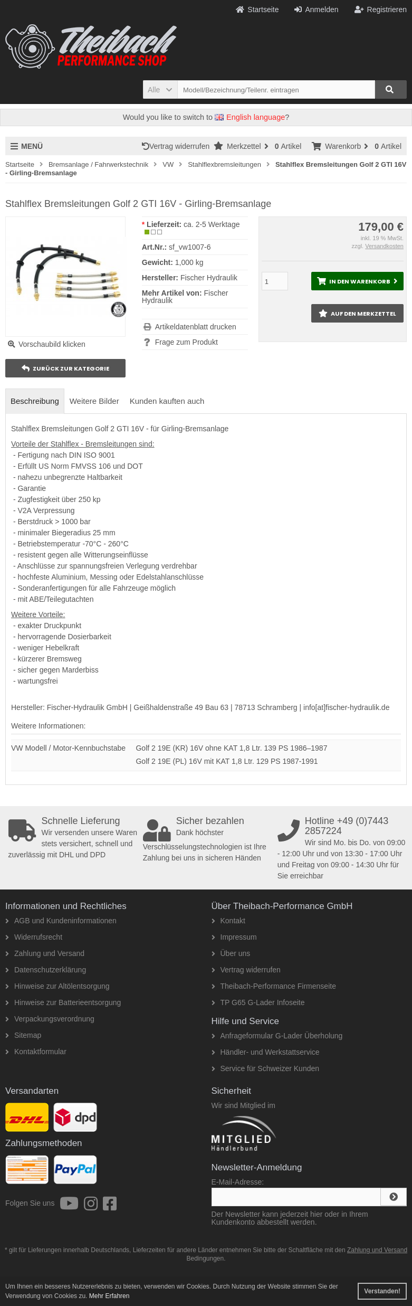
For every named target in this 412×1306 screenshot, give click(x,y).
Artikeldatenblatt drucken (195, 327)
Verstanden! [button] (382, 1291)
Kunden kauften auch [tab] (167, 400)
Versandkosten (384, 246)
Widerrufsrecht (33, 937)
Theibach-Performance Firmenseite (274, 986)
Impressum (234, 937)
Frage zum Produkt (186, 342)
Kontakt (228, 920)
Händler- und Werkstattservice (266, 1052)
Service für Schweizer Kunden (266, 1068)
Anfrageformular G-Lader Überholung (277, 1035)
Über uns (231, 953)
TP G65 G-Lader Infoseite (258, 1002)
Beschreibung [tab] (35, 400)
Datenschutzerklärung (45, 970)
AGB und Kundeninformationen (61, 920)
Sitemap (23, 1035)
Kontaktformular (35, 1051)
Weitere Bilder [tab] (94, 400)
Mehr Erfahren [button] (109, 1296)
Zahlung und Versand (44, 953)
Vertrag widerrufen (178, 146)
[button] (160, 89)
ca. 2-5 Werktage (211, 224)
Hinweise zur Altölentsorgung (57, 986)
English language (250, 117)
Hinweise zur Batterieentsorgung (63, 1002)
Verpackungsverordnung (49, 1019)
